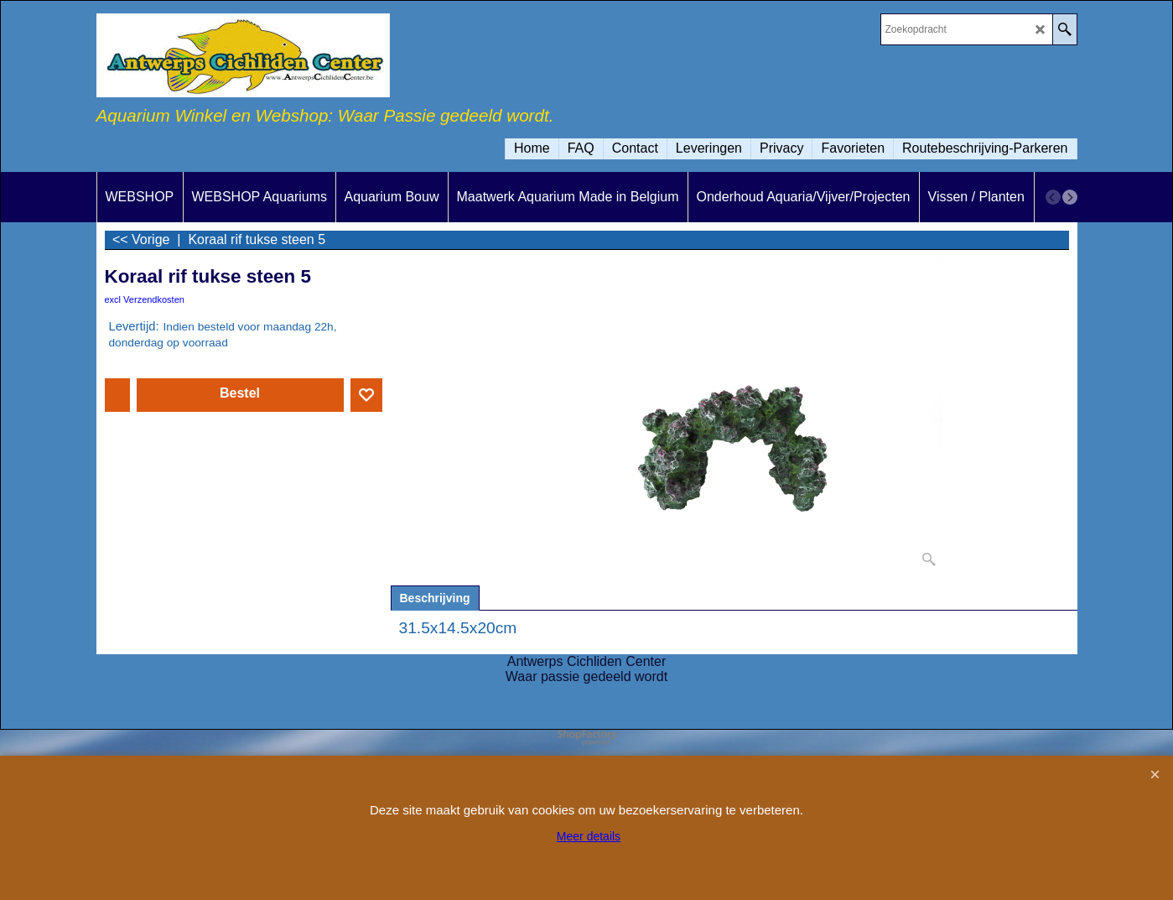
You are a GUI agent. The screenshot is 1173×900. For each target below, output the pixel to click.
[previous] (1053, 197)
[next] (1069, 197)
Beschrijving (435, 598)
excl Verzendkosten (144, 299)
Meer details (588, 836)
